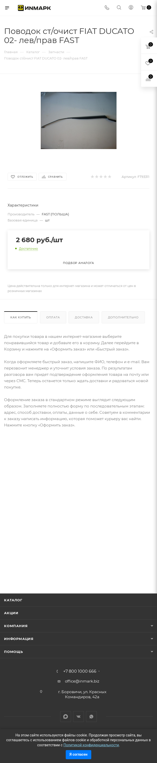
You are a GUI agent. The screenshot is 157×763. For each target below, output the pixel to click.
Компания (16, 626)
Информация (19, 639)
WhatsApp (91, 716)
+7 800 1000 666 (79, 671)
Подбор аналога (78, 263)
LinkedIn (65, 716)
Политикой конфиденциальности (91, 745)
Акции (11, 613)
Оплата (53, 317)
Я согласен (78, 754)
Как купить (20, 317)
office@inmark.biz (82, 681)
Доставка (84, 317)
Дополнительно (123, 317)
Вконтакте (78, 716)
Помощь (13, 652)
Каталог (13, 600)
